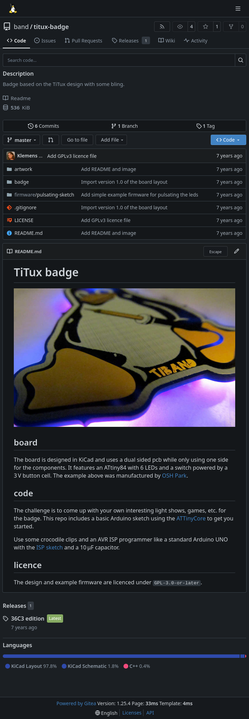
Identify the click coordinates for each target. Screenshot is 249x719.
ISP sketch (49, 547)
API (150, 712)
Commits (43, 126)
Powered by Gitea (76, 703)
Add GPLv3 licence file (72, 156)
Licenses (132, 712)
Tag (205, 126)
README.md (28, 233)
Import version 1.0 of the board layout (124, 182)
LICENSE (23, 220)
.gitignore (25, 207)
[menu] (106, 713)
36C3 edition (27, 618)
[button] (50, 140)
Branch (124, 126)
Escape (215, 251)
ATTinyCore (191, 518)
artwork (23, 169)
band (21, 26)
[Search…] (240, 60)
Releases (14, 605)
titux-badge (51, 26)
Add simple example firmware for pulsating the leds (139, 194)
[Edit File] (236, 251)
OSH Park (174, 475)
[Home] (13, 8)
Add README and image (108, 169)
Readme (17, 98)
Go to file (77, 139)
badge (21, 182)
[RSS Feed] (162, 26)
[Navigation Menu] (239, 8)
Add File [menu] (112, 139)
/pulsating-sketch (44, 194)
